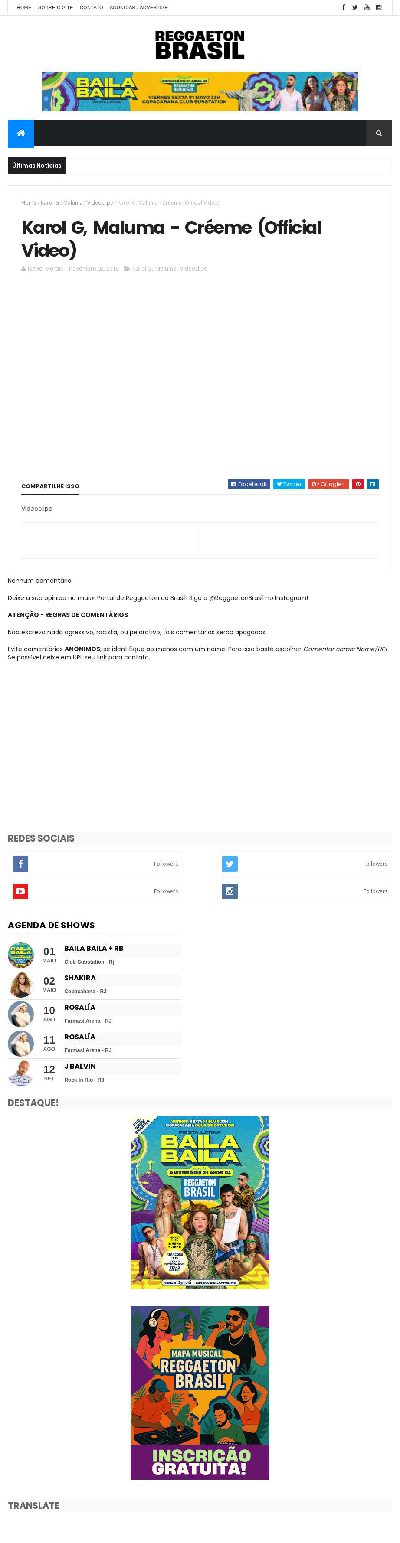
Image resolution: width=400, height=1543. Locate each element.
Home (23, 7)
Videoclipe (100, 202)
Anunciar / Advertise (139, 7)
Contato (91, 7)
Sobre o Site (55, 7)
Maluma (73, 202)
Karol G (50, 202)
